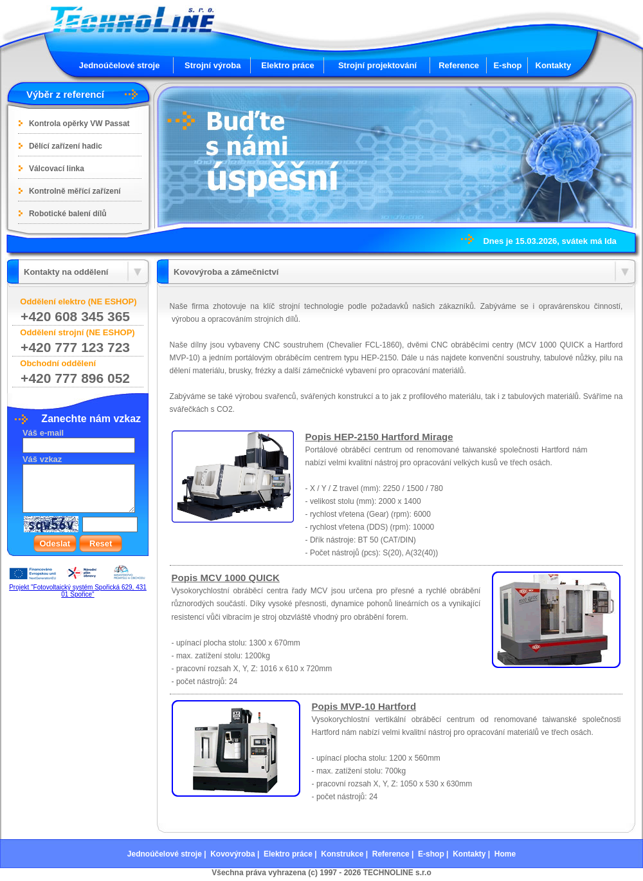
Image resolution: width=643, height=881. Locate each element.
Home (505, 853)
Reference (459, 65)
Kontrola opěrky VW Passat (79, 123)
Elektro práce (287, 65)
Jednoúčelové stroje (119, 65)
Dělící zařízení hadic (65, 146)
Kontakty (554, 65)
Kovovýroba (232, 853)
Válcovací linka (56, 168)
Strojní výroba (212, 65)
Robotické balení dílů (68, 213)
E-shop (507, 65)
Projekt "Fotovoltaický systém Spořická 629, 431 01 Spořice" (78, 591)
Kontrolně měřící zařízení (75, 191)
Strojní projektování (377, 65)
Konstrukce (342, 853)
